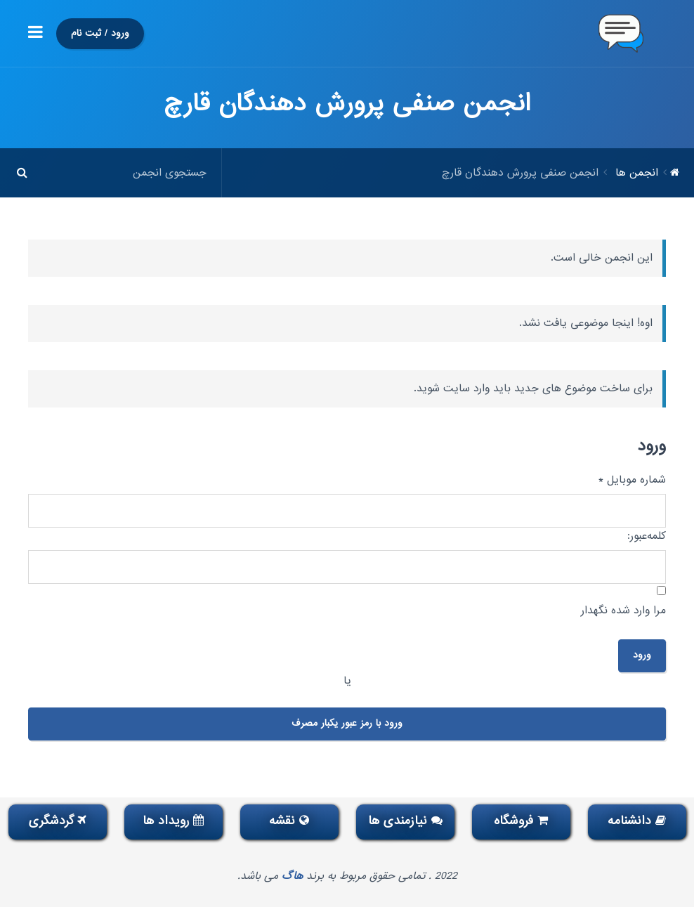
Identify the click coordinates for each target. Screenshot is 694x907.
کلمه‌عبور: (646, 536)
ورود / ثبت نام (100, 33)
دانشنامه (637, 820)
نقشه (289, 820)
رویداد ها (173, 820)
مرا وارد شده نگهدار (623, 610)
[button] (35, 33)
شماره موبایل (632, 479)
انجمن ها (636, 172)
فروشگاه (521, 820)
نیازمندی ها (405, 820)
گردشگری (57, 820)
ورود (642, 655)
